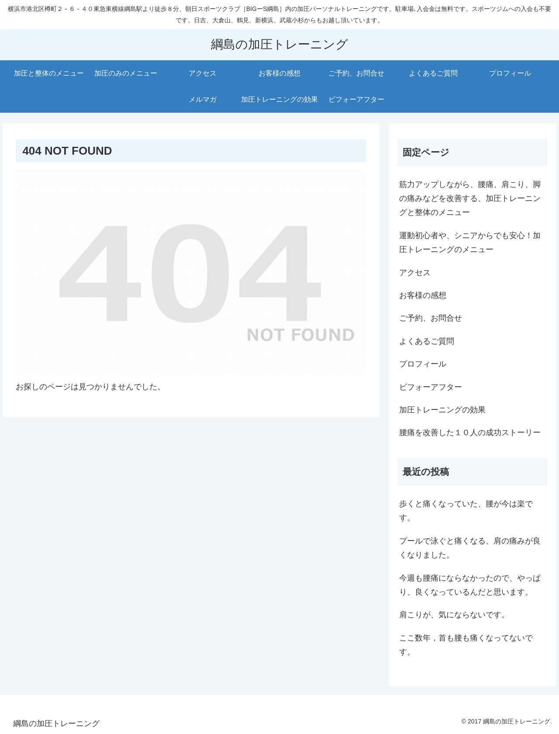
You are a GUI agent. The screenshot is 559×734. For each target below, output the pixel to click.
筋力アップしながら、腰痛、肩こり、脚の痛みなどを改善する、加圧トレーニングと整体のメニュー (470, 198)
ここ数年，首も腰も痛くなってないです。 (466, 645)
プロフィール (422, 364)
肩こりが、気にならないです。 (454, 614)
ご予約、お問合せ (430, 318)
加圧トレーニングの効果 (442, 409)
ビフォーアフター (430, 387)
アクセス (415, 272)
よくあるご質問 (426, 341)
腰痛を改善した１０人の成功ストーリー (470, 432)
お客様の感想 (422, 295)
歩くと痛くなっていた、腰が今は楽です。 (466, 510)
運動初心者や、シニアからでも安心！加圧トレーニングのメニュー (470, 242)
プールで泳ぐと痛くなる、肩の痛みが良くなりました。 (470, 548)
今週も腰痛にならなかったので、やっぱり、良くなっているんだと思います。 (470, 585)
